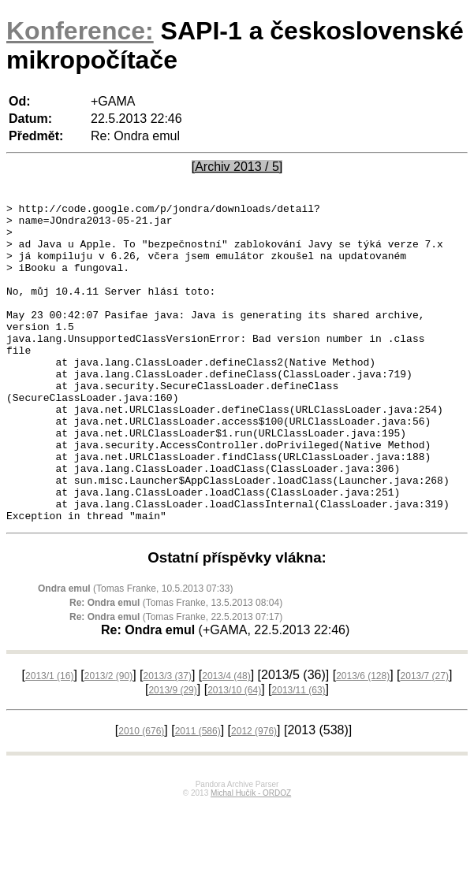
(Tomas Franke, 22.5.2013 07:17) (175, 680)
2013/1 (49, 739)
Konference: (80, 31)
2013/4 (226, 739)
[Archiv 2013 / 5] (237, 166)
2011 (198, 794)
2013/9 (172, 753)
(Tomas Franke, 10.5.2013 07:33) (135, 652)
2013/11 (299, 753)
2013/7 (425, 739)
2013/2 (108, 739)
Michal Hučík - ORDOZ (251, 856)
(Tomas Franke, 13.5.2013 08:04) (175, 666)
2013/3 (168, 739)
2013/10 (234, 753)
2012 (254, 794)
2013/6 (363, 739)
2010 (141, 794)
